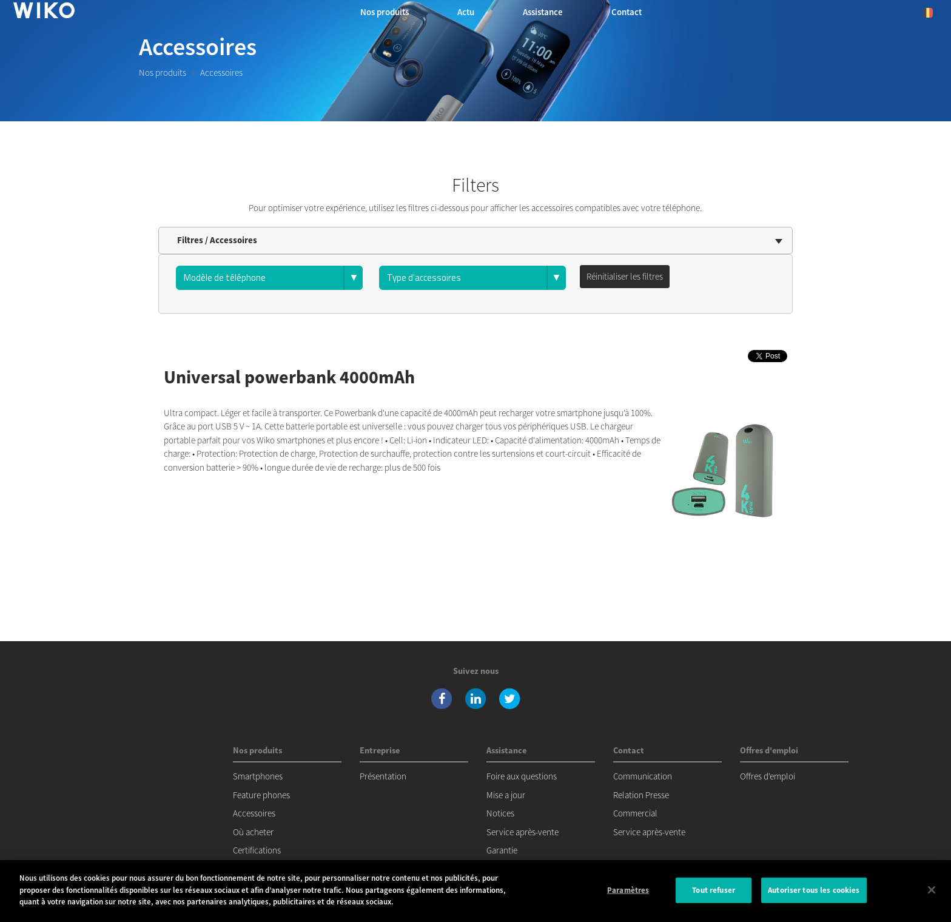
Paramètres (628, 890)
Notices (500, 813)
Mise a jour (505, 795)
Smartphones (258, 776)
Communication (642, 776)
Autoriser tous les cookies (813, 890)
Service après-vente (522, 832)
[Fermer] (931, 890)
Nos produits (162, 72)
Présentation (383, 776)
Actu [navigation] (465, 12)
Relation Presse (641, 795)
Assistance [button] (543, 12)
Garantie (501, 850)
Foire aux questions (521, 776)
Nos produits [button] (384, 12)
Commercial (635, 813)
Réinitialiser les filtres (624, 276)
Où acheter (253, 832)
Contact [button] (626, 12)
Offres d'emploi (767, 776)
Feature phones (261, 795)
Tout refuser (713, 890)
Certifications (257, 850)
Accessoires (254, 813)
